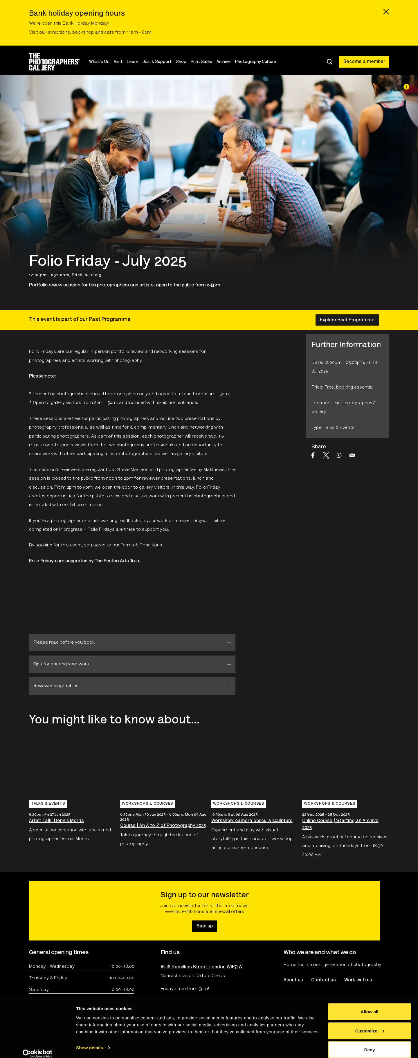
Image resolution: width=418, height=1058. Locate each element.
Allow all (370, 1004)
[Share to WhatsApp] (339, 455)
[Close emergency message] (386, 12)
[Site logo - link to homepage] (59, 62)
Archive (224, 62)
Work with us (358, 980)
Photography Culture (256, 62)
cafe (109, 32)
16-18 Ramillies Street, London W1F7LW (201, 967)
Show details (89, 1040)
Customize (369, 1023)
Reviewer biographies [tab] (56, 686)
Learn (133, 62)
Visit (118, 62)
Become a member (364, 61)
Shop (181, 62)
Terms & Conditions (141, 545)
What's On (100, 62)
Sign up (205, 926)
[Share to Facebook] (313, 455)
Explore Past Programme (347, 320)
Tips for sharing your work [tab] (61, 664)
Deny (369, 1042)
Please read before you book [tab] (64, 642)
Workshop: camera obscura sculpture (252, 821)
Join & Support (157, 62)
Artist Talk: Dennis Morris (56, 821)
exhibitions (59, 32)
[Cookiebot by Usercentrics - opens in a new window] (37, 1046)
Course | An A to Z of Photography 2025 (163, 826)
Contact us (323, 980)
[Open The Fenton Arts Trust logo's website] (57, 599)
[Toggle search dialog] (329, 61)
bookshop (83, 32)
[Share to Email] (352, 455)
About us (293, 980)
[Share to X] (326, 455)
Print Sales (202, 62)
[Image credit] (406, 87)
